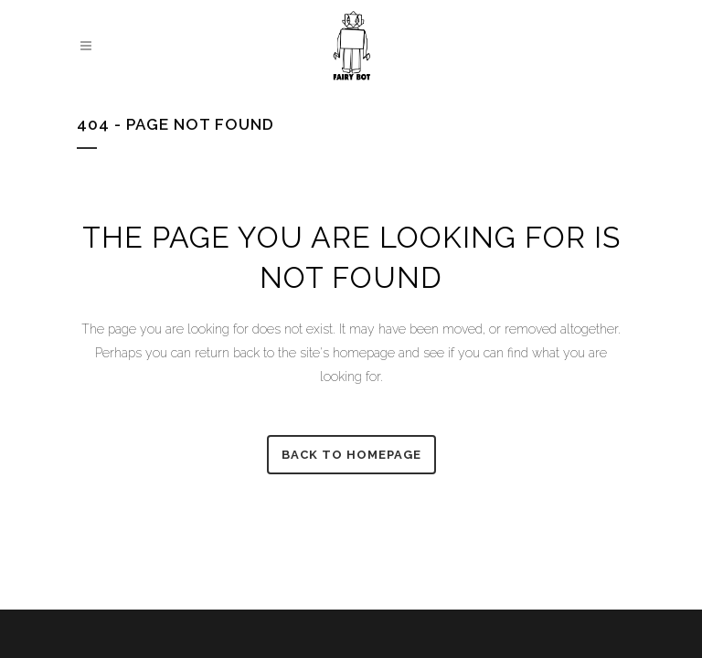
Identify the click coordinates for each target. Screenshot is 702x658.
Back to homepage (351, 455)
